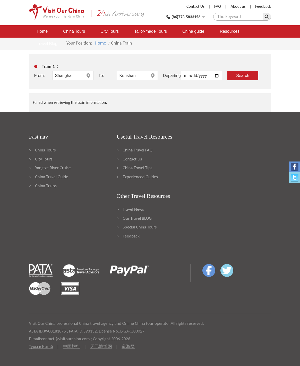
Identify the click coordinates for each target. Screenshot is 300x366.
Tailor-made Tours (150, 31)
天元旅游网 (101, 346)
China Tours (74, 31)
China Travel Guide (51, 177)
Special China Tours (140, 227)
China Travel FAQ (137, 150)
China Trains (46, 186)
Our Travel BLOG (137, 218)
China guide (193, 31)
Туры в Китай (41, 346)
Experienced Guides (140, 177)
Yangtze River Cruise (53, 168)
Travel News (133, 209)
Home (42, 31)
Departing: (172, 75)
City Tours (109, 31)
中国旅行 (71, 346)
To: (101, 75)
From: (39, 75)
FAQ (217, 6)
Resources (229, 31)
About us (237, 6)
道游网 (128, 346)
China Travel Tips (137, 168)
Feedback (263, 6)
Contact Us (195, 6)
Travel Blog (47, 43)
